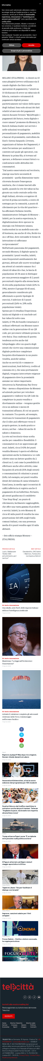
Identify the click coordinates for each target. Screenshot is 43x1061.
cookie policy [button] (6, 21)
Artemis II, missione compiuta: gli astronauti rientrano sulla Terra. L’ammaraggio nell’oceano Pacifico (20, 716)
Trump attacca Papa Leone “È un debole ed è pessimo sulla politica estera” (19, 837)
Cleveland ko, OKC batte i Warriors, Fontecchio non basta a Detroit (32, 553)
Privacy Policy (24, 1055)
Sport (4, 752)
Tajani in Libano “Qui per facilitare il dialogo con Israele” (17, 888)
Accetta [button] (31, 45)
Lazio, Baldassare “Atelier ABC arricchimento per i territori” (9, 554)
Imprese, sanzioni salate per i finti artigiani (16, 914)
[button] (40, 4)
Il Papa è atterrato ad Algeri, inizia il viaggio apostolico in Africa (17, 863)
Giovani (4, 778)
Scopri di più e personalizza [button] (21, 51)
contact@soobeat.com (21, 1042)
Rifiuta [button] (11, 45)
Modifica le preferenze (9, 1057)
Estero (4, 803)
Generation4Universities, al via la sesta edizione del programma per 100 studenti (19, 781)
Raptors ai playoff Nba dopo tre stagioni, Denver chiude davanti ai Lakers (19, 756)
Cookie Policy (34, 1055)
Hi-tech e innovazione (10, 605)
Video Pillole (6, 885)
